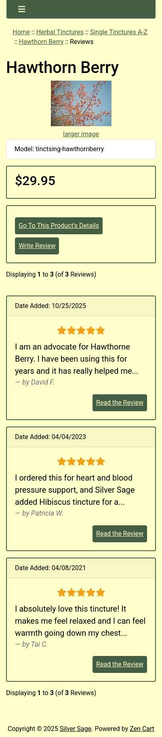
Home (21, 32)
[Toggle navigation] (22, 9)
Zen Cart (142, 729)
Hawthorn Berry (41, 42)
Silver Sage (75, 729)
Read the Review (119, 402)
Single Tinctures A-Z (118, 32)
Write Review (37, 246)
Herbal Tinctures (60, 32)
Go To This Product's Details (59, 225)
